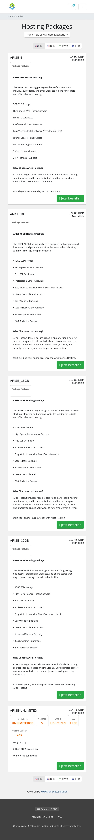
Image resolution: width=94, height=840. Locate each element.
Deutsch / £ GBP (47, 809)
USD (51, 46)
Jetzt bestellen (70, 198)
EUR (76, 46)
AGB (60, 816)
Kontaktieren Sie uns (42, 816)
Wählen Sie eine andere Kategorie (46, 34)
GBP (39, 46)
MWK (63, 46)
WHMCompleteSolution (54, 791)
